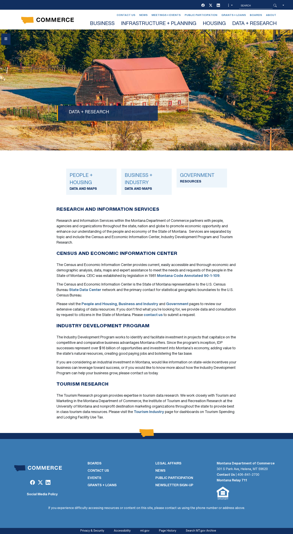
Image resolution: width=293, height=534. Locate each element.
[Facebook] (203, 6)
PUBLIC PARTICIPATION (174, 478)
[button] (230, 6)
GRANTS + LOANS (102, 485)
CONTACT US (98, 470)
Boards (256, 15)
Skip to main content (18, 4)
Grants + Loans (233, 15)
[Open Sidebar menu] (6, 39)
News (143, 15)
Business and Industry (138, 304)
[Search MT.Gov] (256, 5)
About (271, 15)
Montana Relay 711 (232, 480)
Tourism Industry (149, 412)
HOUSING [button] (214, 23)
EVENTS (94, 478)
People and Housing (99, 304)
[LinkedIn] (218, 6)
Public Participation (201, 15)
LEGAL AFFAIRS (168, 463)
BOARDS (95, 463)
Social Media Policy (42, 494)
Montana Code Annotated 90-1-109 (188, 276)
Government (177, 304)
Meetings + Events (166, 15)
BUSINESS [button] (102, 23)
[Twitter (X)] (210, 6)
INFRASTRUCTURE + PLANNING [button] (158, 23)
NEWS (160, 470)
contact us (153, 315)
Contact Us (126, 15)
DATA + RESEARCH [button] (254, 23)
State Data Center (85, 290)
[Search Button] (275, 5)
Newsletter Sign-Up (174, 485)
